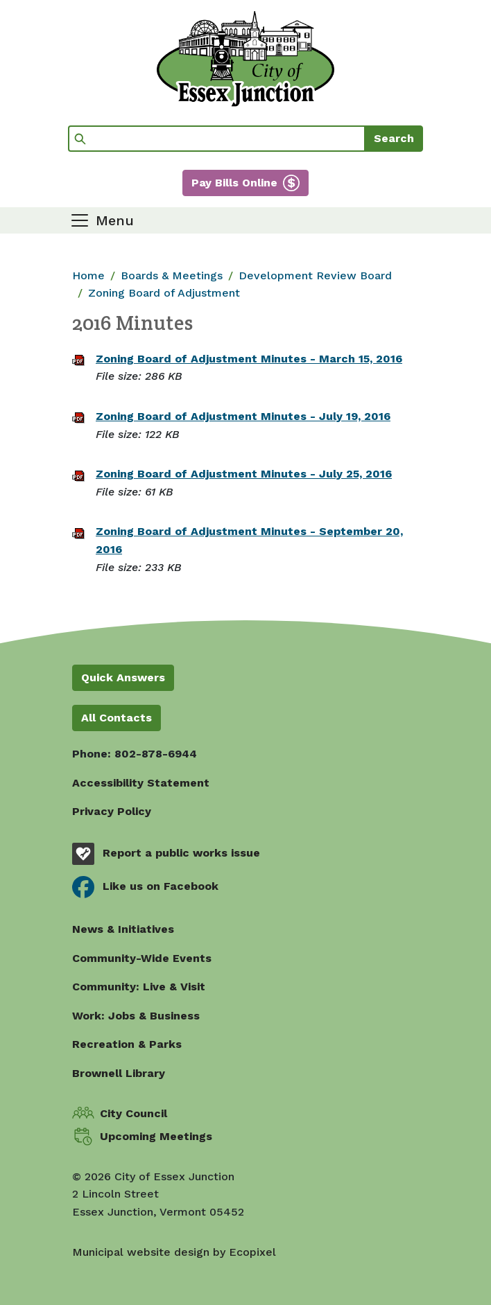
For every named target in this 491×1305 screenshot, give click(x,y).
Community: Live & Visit (138, 986)
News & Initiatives (123, 929)
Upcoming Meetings (156, 1136)
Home (88, 275)
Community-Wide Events (142, 958)
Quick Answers (123, 677)
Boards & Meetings (172, 275)
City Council (133, 1113)
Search (394, 138)
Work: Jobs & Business (136, 1015)
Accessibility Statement (140, 782)
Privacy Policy (111, 811)
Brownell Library (118, 1073)
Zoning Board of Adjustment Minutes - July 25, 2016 (244, 473)
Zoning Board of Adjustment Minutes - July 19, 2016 (243, 416)
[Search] (216, 138)
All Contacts (116, 717)
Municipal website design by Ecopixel (174, 1252)
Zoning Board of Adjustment (164, 292)
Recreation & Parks (127, 1044)
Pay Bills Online (234, 182)
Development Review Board (315, 275)
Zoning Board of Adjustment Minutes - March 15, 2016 (249, 358)
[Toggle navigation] (101, 220)
